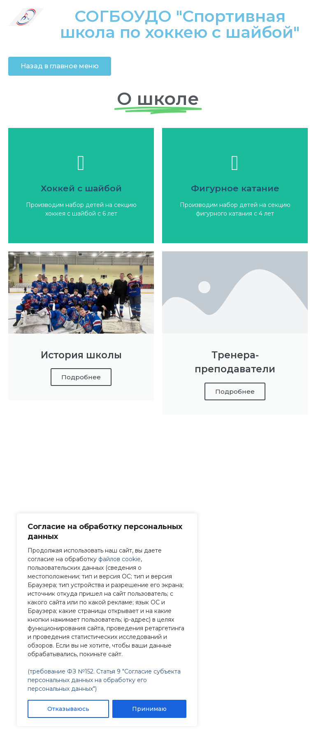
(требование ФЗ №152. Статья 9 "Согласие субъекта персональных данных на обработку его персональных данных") (104, 680)
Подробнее (81, 377)
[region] (107, 620)
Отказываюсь (68, 709)
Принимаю (149, 709)
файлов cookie (119, 559)
